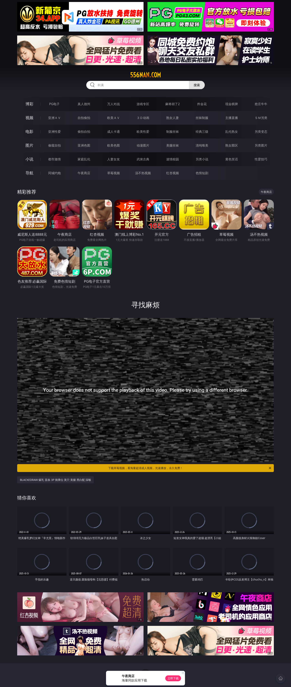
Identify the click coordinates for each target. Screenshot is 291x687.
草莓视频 (113, 173)
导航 (29, 173)
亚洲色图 (84, 145)
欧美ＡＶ (113, 118)
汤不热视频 (143, 173)
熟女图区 (231, 145)
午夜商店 (84, 173)
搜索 (197, 85)
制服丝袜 (172, 131)
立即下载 (173, 678)
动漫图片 (143, 145)
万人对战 (113, 104)
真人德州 (84, 104)
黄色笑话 (231, 159)
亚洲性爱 (54, 131)
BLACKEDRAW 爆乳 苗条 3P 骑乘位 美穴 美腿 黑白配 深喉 (55, 480)
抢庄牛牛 (261, 104)
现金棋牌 (231, 104)
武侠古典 (143, 159)
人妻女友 (113, 159)
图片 (29, 145)
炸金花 (202, 104)
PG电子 (54, 104)
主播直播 (231, 118)
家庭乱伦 (84, 159)
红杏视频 (172, 173)
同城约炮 (54, 173)
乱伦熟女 (231, 131)
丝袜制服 (202, 118)
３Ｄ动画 (143, 118)
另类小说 (202, 159)
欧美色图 (113, 145)
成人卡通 (113, 131)
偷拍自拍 (84, 131)
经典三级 (202, 131)
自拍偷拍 (84, 118)
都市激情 (54, 159)
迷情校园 (172, 159)
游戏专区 (143, 104)
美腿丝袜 (172, 145)
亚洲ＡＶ (54, 118)
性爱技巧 (261, 159)
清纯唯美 (202, 145)
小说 (29, 159)
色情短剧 (202, 173)
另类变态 (261, 131)
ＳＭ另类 (261, 118)
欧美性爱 (143, 131)
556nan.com (145, 75)
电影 (29, 131)
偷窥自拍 (54, 145)
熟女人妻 (172, 118)
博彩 (29, 104)
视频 (29, 117)
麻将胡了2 (172, 104)
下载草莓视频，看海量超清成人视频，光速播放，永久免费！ (190, 468)
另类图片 (261, 145)
